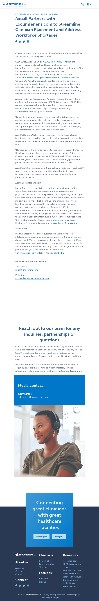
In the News (69, 583)
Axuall (68, 62)
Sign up (43, 567)
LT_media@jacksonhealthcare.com (32, 278)
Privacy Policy (49, 595)
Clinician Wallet (67, 77)
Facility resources (71, 573)
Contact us (20, 574)
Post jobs (58, 536)
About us (19, 568)
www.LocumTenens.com (64, 223)
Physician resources (72, 570)
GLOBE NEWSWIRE (52, 62)
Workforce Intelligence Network (39, 77)
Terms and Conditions (65, 595)
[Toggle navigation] (95, 4)
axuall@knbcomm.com (26, 270)
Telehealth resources (73, 577)
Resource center (71, 561)
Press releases (69, 586)
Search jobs (41, 536)
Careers (19, 571)
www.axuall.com (27, 253)
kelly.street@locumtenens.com (33, 397)
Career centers (70, 580)
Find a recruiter (46, 564)
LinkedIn (59, 253)
